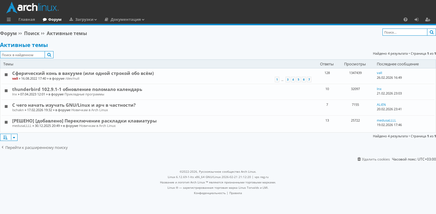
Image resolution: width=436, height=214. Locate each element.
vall (15, 78)
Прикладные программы (84, 94)
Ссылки (10, 20)
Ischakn (18, 110)
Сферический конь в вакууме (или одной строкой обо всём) (83, 73)
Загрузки (84, 19)
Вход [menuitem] (418, 20)
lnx (14, 94)
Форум (55, 19)
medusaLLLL (22, 125)
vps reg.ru (262, 177)
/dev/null (72, 78)
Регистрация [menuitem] (429, 20)
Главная (26, 19)
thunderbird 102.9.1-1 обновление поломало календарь (77, 89)
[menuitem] (405, 19)
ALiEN (381, 104)
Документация (126, 19)
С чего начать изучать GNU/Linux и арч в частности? (74, 105)
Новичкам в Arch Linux (89, 110)
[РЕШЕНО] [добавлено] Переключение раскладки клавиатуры (84, 121)
